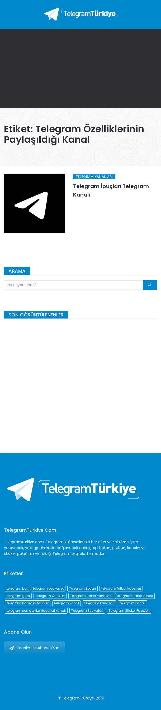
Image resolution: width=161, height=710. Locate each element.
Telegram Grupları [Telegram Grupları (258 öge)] (50, 596)
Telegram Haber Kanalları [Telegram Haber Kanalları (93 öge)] (90, 596)
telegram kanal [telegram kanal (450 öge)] (66, 603)
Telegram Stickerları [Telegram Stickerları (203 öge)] (87, 610)
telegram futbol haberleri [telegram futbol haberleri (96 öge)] (121, 588)
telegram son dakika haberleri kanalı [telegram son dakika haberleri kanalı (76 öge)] (36, 610)
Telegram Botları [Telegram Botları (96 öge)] (82, 588)
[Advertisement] (80, 68)
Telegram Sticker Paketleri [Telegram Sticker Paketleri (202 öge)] (129, 610)
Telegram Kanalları (94, 176)
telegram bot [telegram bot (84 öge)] (17, 588)
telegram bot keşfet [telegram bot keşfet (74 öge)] (48, 588)
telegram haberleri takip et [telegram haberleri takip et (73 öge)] (28, 603)
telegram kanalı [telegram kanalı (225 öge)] (132, 603)
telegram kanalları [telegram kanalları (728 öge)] (99, 603)
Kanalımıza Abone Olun (34, 647)
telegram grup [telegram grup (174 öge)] (18, 596)
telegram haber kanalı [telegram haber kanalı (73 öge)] (135, 596)
